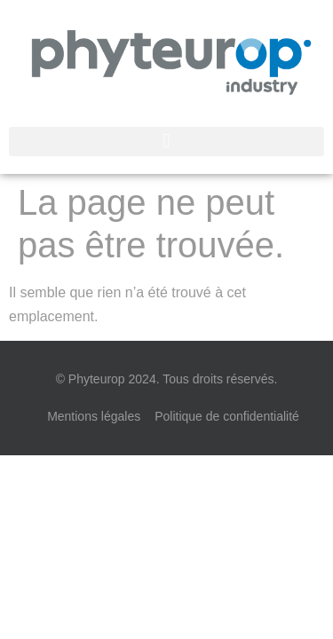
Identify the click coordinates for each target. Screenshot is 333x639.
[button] (166, 141)
